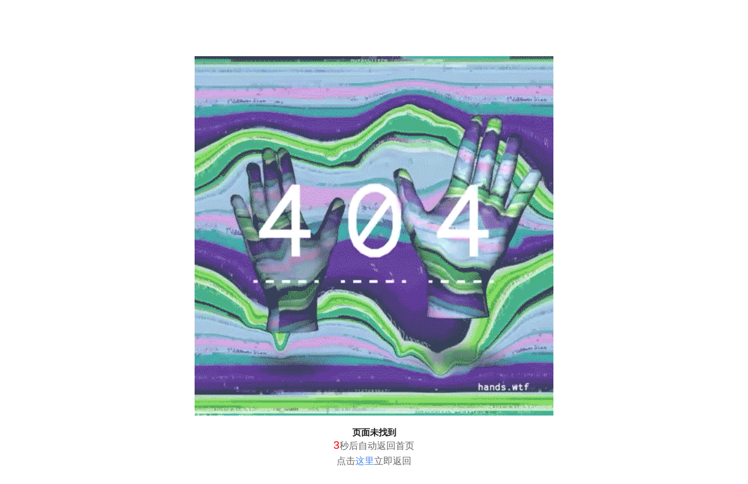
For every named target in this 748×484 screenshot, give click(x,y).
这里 (364, 460)
